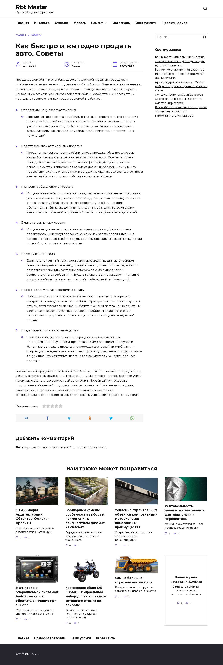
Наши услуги (81, 638)
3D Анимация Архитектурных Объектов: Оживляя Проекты (32, 516)
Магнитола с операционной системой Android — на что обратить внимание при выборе (37, 596)
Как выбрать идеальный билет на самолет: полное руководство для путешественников (180, 61)
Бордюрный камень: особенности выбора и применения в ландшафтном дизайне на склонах (85, 518)
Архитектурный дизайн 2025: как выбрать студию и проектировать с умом (181, 86)
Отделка (62, 23)
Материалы (121, 23)
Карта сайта (105, 638)
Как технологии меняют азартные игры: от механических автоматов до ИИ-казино (179, 74)
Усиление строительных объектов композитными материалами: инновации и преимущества (136, 518)
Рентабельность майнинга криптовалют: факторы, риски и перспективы (185, 512)
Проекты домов (175, 23)
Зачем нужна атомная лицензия (186, 579)
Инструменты (146, 23)
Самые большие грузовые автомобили (134, 580)
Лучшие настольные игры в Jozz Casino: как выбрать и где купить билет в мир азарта (179, 99)
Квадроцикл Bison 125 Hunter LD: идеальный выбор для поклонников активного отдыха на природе (86, 596)
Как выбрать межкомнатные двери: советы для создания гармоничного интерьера (181, 111)
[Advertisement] (181, 177)
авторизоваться (94, 447)
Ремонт (97, 23)
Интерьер (42, 23)
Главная (23, 23)
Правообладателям (49, 638)
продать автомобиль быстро (80, 98)
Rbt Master (31, 7)
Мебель (80, 23)
